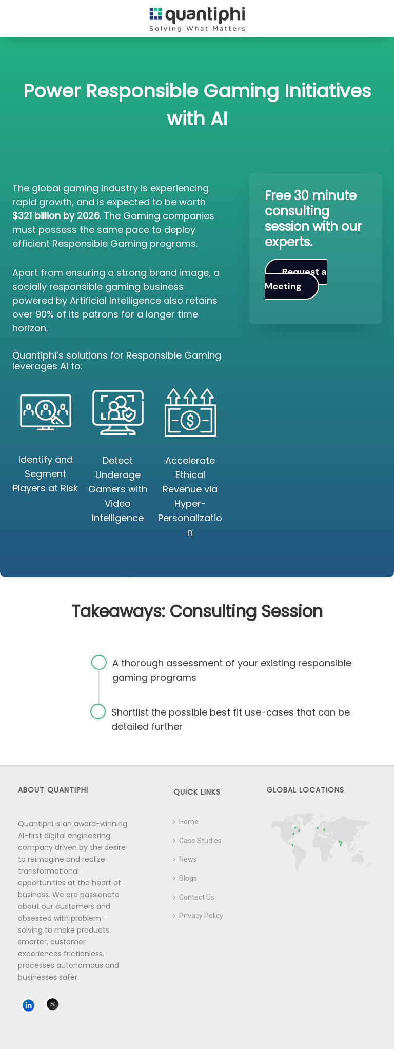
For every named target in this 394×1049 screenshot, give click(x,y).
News (185, 859)
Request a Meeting (296, 279)
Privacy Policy (198, 916)
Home (186, 822)
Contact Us (193, 897)
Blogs (185, 878)
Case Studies (197, 841)
